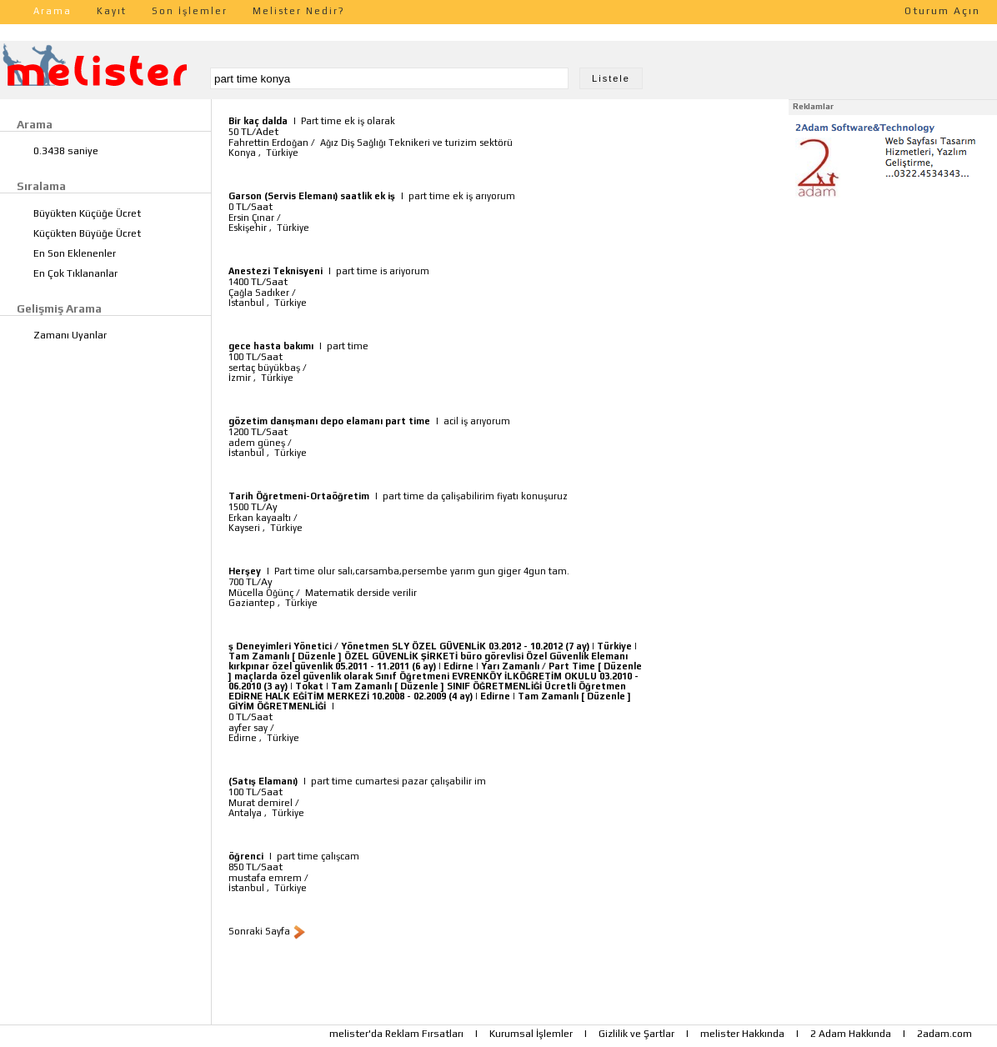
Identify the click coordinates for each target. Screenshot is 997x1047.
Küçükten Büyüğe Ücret (87, 233)
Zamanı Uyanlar (70, 335)
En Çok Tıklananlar (75, 273)
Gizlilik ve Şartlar (636, 1033)
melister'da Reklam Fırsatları (396, 1033)
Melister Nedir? (299, 11)
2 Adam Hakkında (850, 1033)
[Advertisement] (893, 307)
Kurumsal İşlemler (531, 1033)
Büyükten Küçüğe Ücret (87, 213)
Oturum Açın (942, 11)
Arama (52, 11)
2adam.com (944, 1033)
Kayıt (112, 11)
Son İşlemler (190, 11)
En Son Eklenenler (74, 253)
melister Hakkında (742, 1033)
